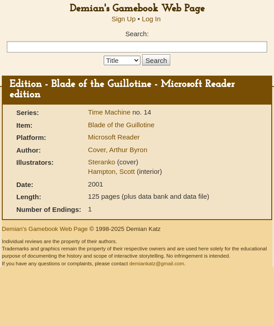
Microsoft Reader (113, 137)
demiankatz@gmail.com (156, 263)
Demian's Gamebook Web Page (137, 9)
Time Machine (110, 112)
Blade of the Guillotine (121, 125)
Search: (137, 34)
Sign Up (123, 19)
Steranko (102, 162)
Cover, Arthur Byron (117, 149)
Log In (151, 19)
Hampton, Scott (112, 171)
